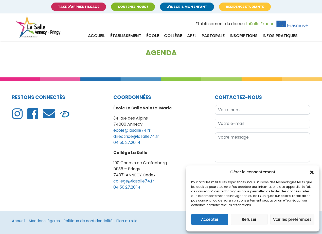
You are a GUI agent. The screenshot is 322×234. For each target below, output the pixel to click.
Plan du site (126, 220)
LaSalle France (260, 24)
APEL (191, 36)
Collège (173, 36)
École (152, 36)
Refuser (249, 219)
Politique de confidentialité (88, 220)
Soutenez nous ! (133, 7)
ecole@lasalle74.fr (132, 130)
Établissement (125, 36)
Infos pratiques (280, 36)
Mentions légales (44, 220)
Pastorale (213, 36)
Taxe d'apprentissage (78, 7)
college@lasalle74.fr (133, 181)
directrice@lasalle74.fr (136, 136)
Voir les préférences (292, 219)
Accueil (96, 36)
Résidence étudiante (245, 7)
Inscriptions (244, 36)
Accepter (210, 219)
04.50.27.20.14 (126, 142)
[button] (311, 172)
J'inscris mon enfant (187, 7)
